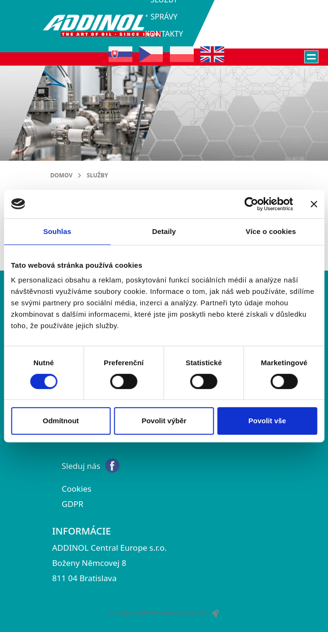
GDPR (73, 503)
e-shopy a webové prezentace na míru (164, 612)
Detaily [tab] (164, 231)
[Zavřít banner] (313, 204)
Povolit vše (267, 421)
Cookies (77, 488)
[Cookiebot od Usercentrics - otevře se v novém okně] (251, 204)
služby (97, 175)
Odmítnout (61, 421)
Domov (61, 175)
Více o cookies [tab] (271, 231)
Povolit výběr (163, 421)
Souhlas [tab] (57, 231)
